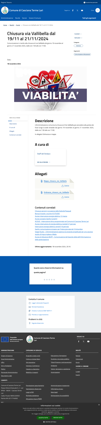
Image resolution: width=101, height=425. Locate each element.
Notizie (78, 356)
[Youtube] (81, 10)
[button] (50, 422)
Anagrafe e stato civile (33, 356)
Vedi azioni (78, 38)
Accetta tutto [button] (43, 418)
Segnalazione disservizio (33, 389)
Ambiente (54, 366)
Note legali (54, 392)
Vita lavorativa (30, 362)
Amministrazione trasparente (60, 385)
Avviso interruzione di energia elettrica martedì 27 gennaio (55, 224)
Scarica (65, 185)
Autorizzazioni (55, 372)
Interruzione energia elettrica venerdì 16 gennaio (52, 226)
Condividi (78, 34)
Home (5, 25)
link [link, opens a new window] (68, 414)
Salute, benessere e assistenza (60, 369)
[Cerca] (97, 10)
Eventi (78, 375)
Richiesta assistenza (32, 395)
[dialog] (50, 414)
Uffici (2, 362)
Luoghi (78, 371)
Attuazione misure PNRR (34, 399)
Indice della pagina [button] (14, 118)
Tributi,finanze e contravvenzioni (61, 362)
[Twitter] (76, 10)
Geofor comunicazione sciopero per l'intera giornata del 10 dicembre (59, 229)
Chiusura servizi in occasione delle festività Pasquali (53, 211)
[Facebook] (72, 10)
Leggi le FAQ (30, 392)
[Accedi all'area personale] (90, 2)
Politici (3, 369)
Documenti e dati (6, 376)
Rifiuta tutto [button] (58, 417)
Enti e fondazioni (6, 366)
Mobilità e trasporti (32, 372)
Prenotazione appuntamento (35, 385)
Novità (12, 25)
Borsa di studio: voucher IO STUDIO (47, 213)
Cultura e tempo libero (33, 359)
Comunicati (79, 359)
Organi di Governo (6, 356)
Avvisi (18, 25)
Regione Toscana (6, 2)
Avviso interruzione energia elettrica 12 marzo (51, 216)
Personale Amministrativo (9, 372)
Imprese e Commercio (32, 366)
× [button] (99, 405)
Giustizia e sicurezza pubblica (60, 359)
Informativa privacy (57, 389)
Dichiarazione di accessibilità (60, 395)
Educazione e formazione (59, 356)
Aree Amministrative (7, 359)
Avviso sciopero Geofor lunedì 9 (46, 219)
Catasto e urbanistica (32, 369)
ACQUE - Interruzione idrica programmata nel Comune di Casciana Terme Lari (62, 221)
